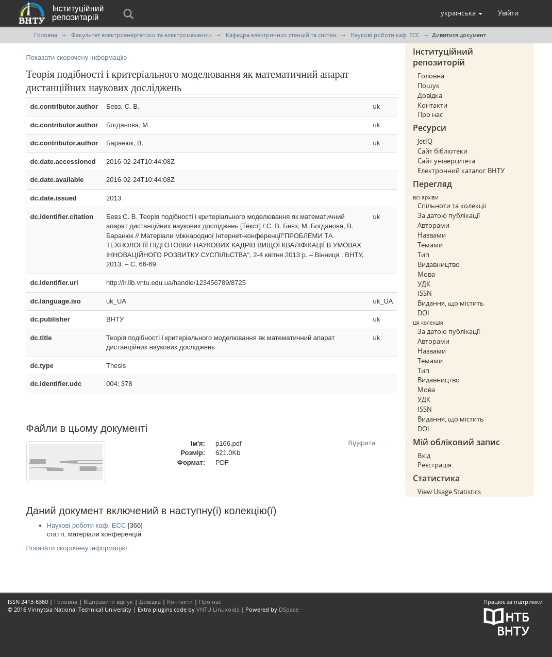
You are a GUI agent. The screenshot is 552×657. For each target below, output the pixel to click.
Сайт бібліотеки (442, 151)
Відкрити (362, 443)
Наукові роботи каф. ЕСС (385, 35)
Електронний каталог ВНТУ (461, 170)
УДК (423, 284)
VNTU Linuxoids (217, 609)
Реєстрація (434, 464)
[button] (461, 13)
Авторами (433, 225)
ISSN (424, 293)
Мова (426, 274)
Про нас (430, 114)
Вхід (423, 455)
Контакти (432, 105)
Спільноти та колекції (451, 205)
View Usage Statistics (449, 491)
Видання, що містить (450, 303)
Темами (430, 244)
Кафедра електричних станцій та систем (281, 35)
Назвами (431, 235)
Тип (423, 254)
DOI (423, 312)
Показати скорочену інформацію (76, 57)
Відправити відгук (108, 601)
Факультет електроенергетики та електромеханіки (141, 35)
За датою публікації (448, 215)
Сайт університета (446, 160)
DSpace (288, 609)
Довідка (429, 95)
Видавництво (438, 264)
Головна (45, 35)
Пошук (428, 85)
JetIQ (424, 141)
